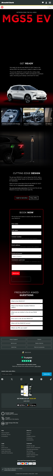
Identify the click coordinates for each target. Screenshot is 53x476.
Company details (30, 453)
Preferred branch (17, 253)
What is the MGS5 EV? (18, 301)
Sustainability (30, 440)
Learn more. (38, 366)
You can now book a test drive (18, 188)
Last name (15, 230)
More (50, 7)
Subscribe (47, 374)
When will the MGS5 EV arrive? (20, 323)
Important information (7, 453)
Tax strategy (29, 451)
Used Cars (13, 347)
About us (28, 432)
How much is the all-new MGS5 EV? (22, 318)
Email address (16, 245)
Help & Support (14, 339)
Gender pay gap (30, 445)
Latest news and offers (8, 371)
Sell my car (14, 343)
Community (29, 438)
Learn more (26, 400)
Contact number (17, 237)
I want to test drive (21, 198)
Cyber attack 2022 (6, 451)
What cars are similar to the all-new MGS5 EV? (24, 313)
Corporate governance (32, 449)
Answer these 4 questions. (10, 469)
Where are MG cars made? (19, 328)
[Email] (21, 374)
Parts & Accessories (39, 347)
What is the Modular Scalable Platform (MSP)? (23, 306)
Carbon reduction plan (32, 454)
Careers (39, 339)
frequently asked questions (26, 185)
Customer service (5, 434)
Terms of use (4, 447)
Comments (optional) (18, 260)
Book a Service (39, 343)
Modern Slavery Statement (33, 447)
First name (15, 223)
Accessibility (4, 436)
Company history (30, 436)
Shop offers (33, 198)
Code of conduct (30, 456)
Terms (2, 445)
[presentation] (21, 279)
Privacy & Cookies (6, 449)
